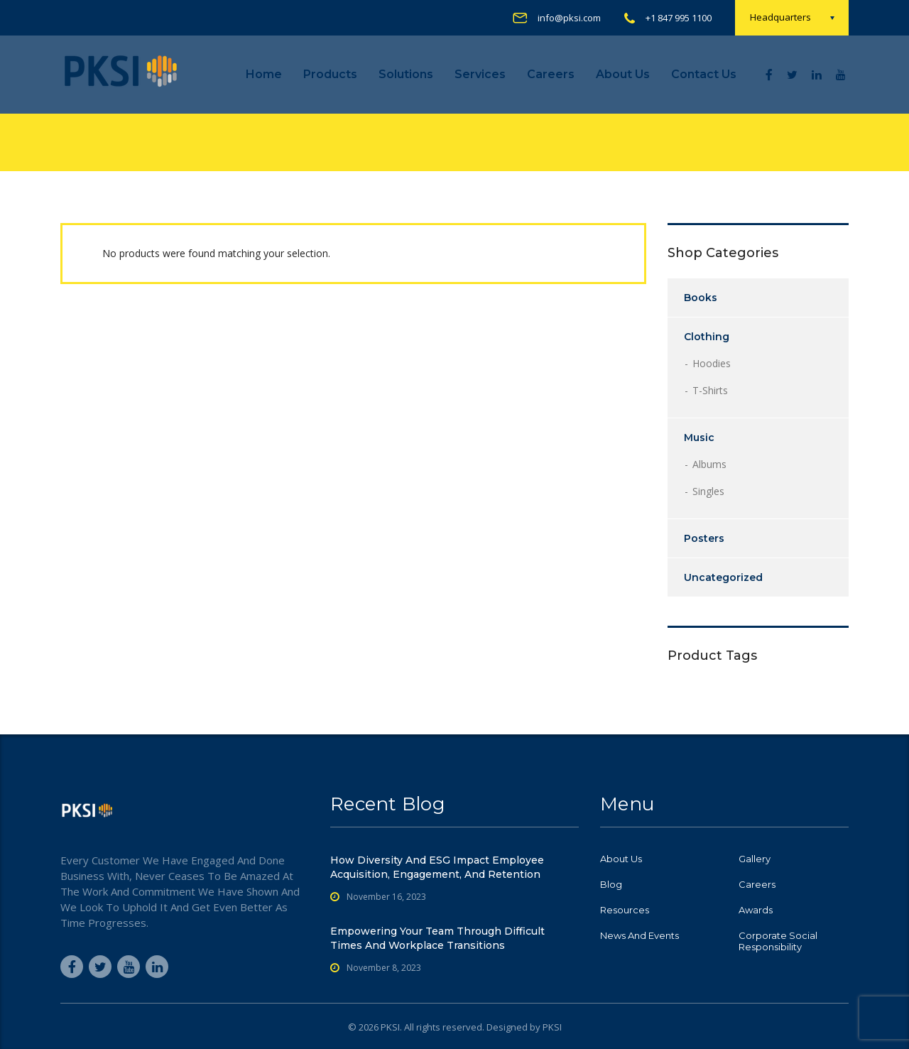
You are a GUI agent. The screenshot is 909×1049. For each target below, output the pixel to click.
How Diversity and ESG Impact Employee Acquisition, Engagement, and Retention (437, 867)
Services (480, 74)
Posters (704, 538)
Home (264, 74)
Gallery (755, 858)
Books (700, 297)
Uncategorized (723, 577)
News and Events (639, 935)
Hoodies (711, 363)
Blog (611, 884)
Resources (624, 909)
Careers (551, 74)
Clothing (706, 336)
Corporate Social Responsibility (778, 941)
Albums (709, 464)
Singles (708, 491)
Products (330, 74)
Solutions (406, 74)
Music (699, 437)
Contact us (703, 74)
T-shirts (710, 390)
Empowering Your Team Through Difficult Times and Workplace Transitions (437, 938)
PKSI (552, 1027)
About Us (623, 74)
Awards (756, 909)
